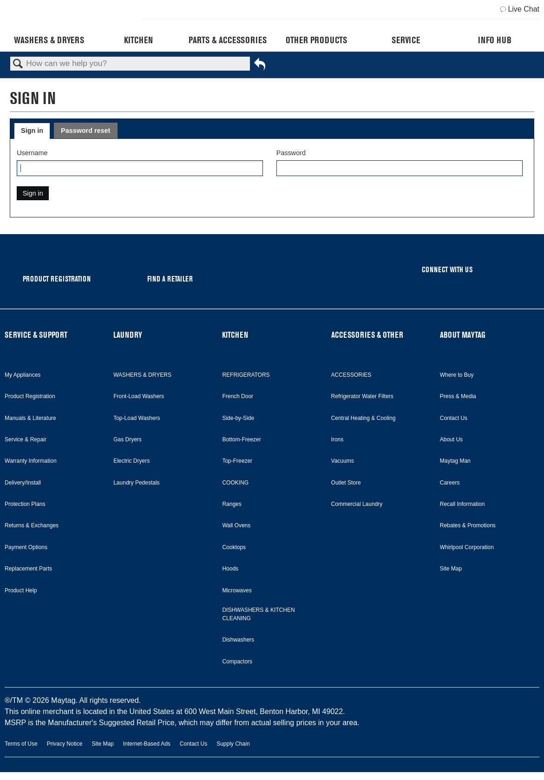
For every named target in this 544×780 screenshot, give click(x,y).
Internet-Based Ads (146, 744)
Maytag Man (455, 461)
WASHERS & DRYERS (142, 375)
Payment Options (26, 547)
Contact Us (453, 418)
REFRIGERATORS (245, 375)
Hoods (230, 568)
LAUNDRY (127, 335)
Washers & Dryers (49, 40)
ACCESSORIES (351, 375)
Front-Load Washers (138, 396)
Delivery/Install (23, 482)
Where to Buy (457, 375)
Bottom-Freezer (241, 439)
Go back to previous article (259, 66)
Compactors (237, 661)
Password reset (85, 130)
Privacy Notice (65, 744)
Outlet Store (346, 482)
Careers (450, 482)
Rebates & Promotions (468, 525)
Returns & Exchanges (32, 525)
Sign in (32, 130)
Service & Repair (25, 439)
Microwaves (236, 590)
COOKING (235, 482)
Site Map (451, 568)
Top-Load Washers (136, 418)
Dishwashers (238, 639)
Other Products (316, 40)
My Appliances (22, 375)
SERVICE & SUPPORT (36, 335)
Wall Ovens (236, 525)
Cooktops (234, 547)
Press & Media (458, 396)
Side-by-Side (238, 418)
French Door (237, 396)
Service (406, 40)
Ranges (231, 504)
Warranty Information (31, 461)
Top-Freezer (237, 461)
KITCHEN (235, 335)
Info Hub (494, 40)
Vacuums (342, 461)
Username (32, 153)
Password (291, 153)
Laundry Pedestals (136, 482)
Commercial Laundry (357, 504)
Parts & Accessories (228, 40)
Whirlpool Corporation (467, 547)
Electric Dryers (131, 461)
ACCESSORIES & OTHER (367, 335)
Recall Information (462, 504)
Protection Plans (25, 504)
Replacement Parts (28, 568)
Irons (337, 439)
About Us (451, 439)
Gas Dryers (127, 439)
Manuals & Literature (30, 418)
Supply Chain (232, 744)
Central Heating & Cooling (363, 418)
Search (18, 64)
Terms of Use (21, 744)
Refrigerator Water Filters (362, 396)
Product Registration (30, 396)
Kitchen (138, 40)
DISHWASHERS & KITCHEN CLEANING (258, 614)
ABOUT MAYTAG (462, 335)
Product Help (21, 590)
